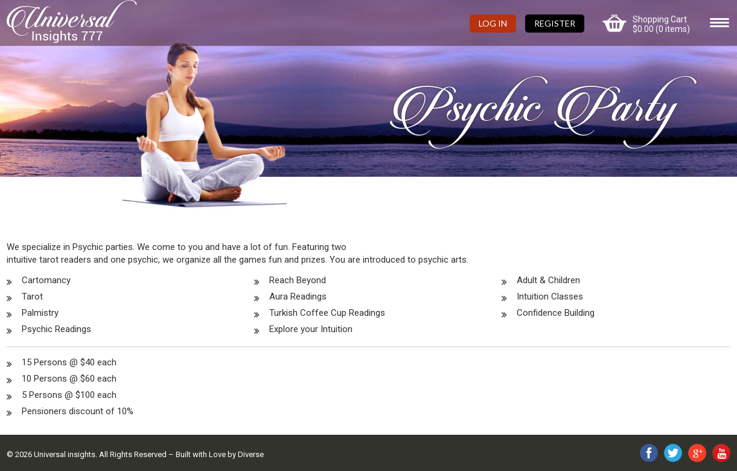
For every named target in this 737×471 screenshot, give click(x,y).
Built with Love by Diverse (220, 454)
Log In (493, 23)
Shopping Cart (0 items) (661, 24)
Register (554, 23)
